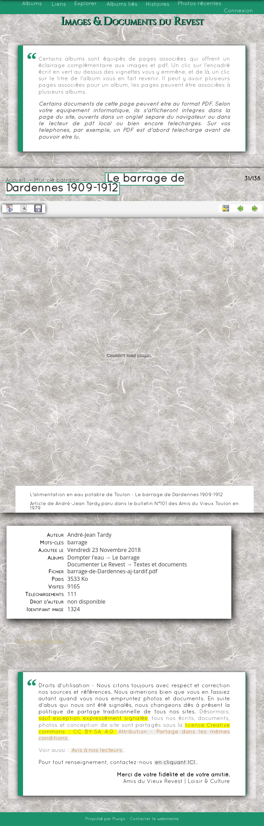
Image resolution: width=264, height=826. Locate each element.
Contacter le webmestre (154, 819)
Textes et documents (160, 564)
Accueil (15, 180)
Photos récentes (199, 3)
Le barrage (126, 557)
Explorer (85, 3)
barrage (67, 180)
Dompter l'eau (85, 557)
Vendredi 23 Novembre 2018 (104, 550)
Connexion (238, 11)
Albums (32, 3)
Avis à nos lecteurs (97, 750)
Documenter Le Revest (96, 564)
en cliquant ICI (175, 762)
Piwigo (118, 819)
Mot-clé (44, 180)
